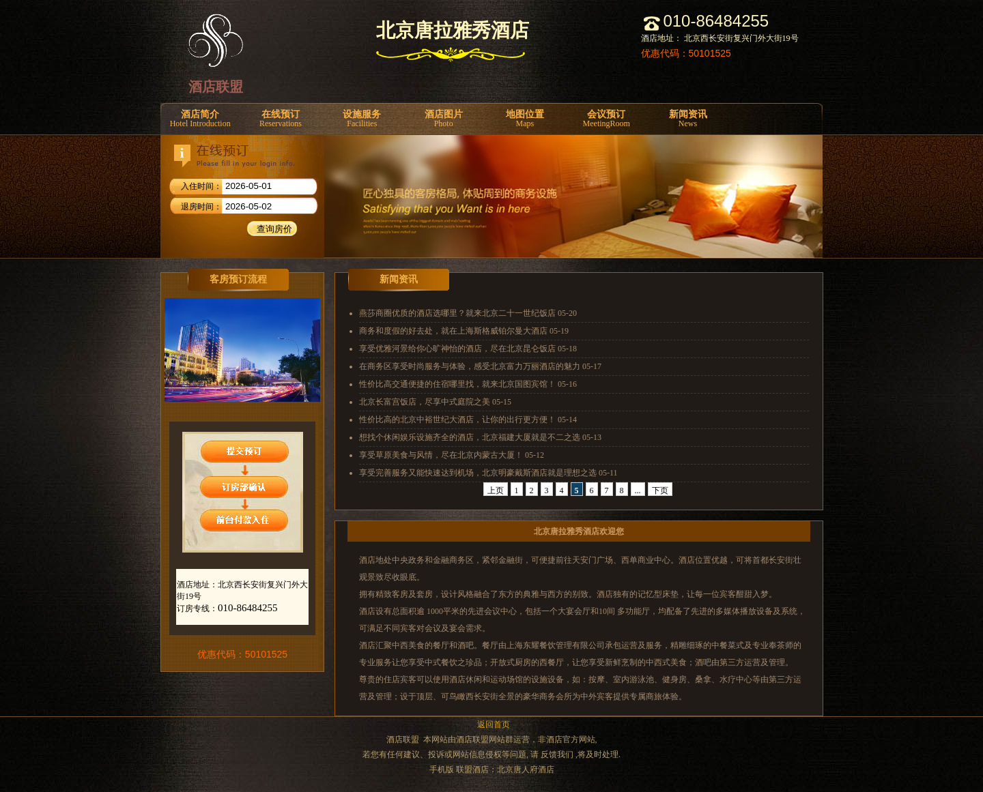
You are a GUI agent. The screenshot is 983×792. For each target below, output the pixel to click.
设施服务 (362, 119)
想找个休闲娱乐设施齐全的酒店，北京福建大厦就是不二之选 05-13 (480, 437)
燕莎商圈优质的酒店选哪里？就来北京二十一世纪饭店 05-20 (468, 313)
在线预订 (280, 119)
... (638, 490)
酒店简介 (200, 119)
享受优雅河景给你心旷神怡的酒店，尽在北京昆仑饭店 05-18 (468, 348)
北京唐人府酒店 (525, 769)
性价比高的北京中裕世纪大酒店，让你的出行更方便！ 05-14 (468, 419)
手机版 (441, 769)
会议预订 (606, 119)
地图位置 (524, 119)
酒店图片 (443, 119)
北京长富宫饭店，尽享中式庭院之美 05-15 (435, 402)
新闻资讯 (687, 119)
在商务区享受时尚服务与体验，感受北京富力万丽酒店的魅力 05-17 (480, 366)
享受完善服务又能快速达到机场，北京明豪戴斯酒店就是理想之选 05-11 (488, 473)
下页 (660, 490)
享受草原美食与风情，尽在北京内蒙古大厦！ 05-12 (451, 455)
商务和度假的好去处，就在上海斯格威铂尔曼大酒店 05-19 (464, 331)
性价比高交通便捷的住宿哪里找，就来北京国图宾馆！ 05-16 (468, 384)
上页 (495, 490)
